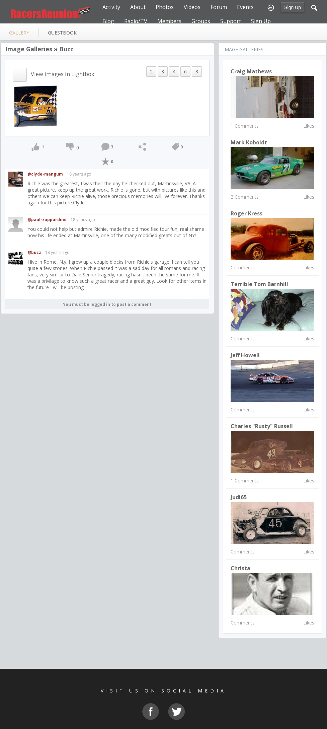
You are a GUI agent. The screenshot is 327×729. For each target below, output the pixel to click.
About (138, 7)
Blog (108, 21)
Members (169, 21)
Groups (200, 21)
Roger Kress (246, 213)
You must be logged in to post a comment (107, 304)
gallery (19, 32)
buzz (66, 49)
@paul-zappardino (47, 219)
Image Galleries (28, 49)
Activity (111, 7)
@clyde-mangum (45, 174)
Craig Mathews (251, 71)
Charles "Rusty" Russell (262, 426)
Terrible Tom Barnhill (259, 284)
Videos (192, 7)
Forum (219, 7)
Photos (165, 7)
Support (230, 21)
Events (245, 7)
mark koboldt (249, 142)
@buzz (34, 252)
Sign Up (292, 7)
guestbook (62, 32)
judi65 (239, 497)
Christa (240, 568)
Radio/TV (135, 21)
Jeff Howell (245, 355)
